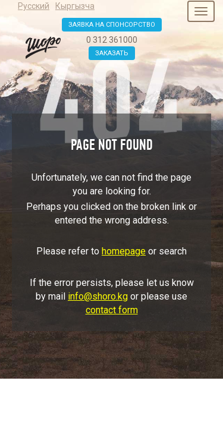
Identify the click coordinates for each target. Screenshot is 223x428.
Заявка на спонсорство (111, 25)
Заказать (111, 53)
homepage (124, 251)
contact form (112, 310)
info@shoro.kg (98, 296)
